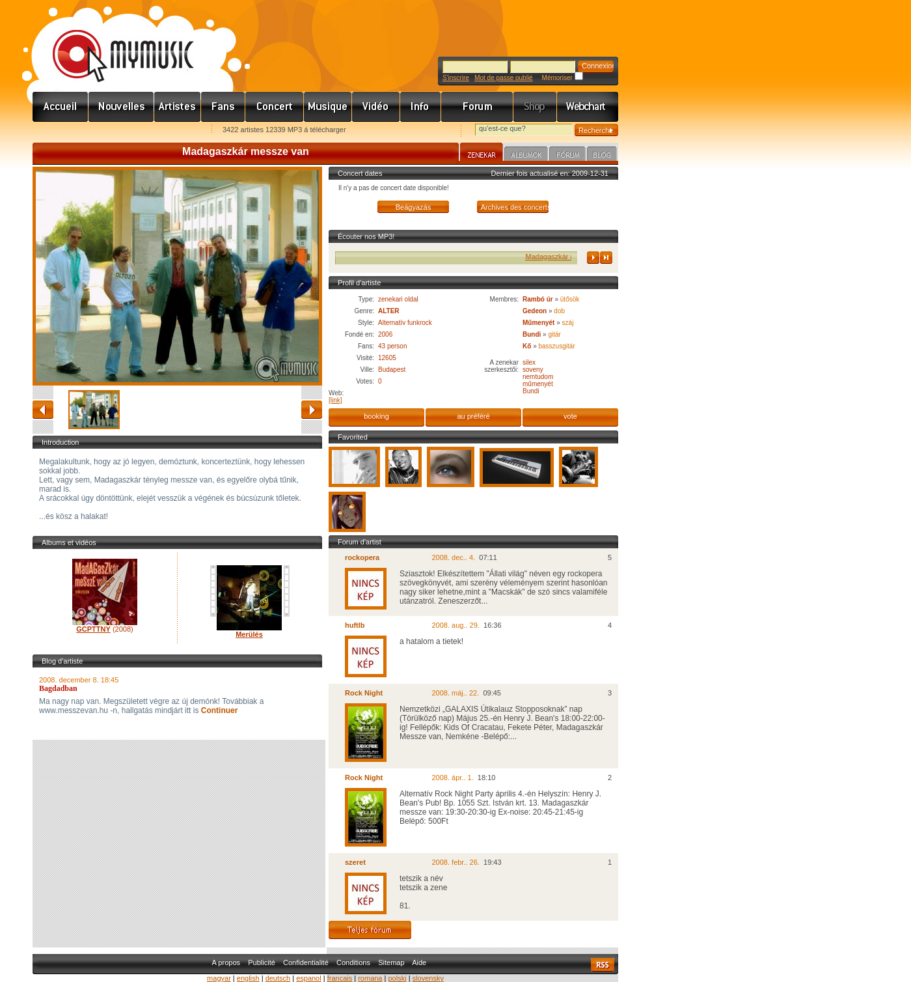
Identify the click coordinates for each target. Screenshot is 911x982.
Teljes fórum (370, 930)
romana (370, 978)
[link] (335, 400)
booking (376, 416)
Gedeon (535, 311)
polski (397, 978)
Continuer (218, 710)
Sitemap (391, 962)
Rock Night (364, 693)
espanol (308, 978)
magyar (219, 978)
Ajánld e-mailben (170, 130)
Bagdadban (58, 688)
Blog (602, 156)
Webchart (587, 107)
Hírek (121, 107)
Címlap (60, 107)
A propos (226, 962)
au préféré (473, 416)
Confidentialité (306, 962)
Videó (376, 107)
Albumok (526, 156)
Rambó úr (538, 299)
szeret (355, 862)
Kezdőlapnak (114, 130)
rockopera (362, 557)
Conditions (353, 962)
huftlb (355, 625)
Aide (419, 962)
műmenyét (538, 383)
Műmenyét (538, 322)
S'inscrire (455, 77)
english (248, 978)
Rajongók (223, 107)
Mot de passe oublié (503, 77)
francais (340, 978)
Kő (527, 346)
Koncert (274, 107)
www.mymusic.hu (112, 42)
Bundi (532, 334)
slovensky (428, 978)
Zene (328, 107)
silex (529, 362)
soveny (533, 369)
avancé (311, 409)
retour (43, 409)
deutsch (278, 978)
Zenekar (481, 154)
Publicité (261, 962)
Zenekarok (177, 107)
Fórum (477, 107)
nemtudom (538, 376)
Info (420, 107)
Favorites (59, 130)
